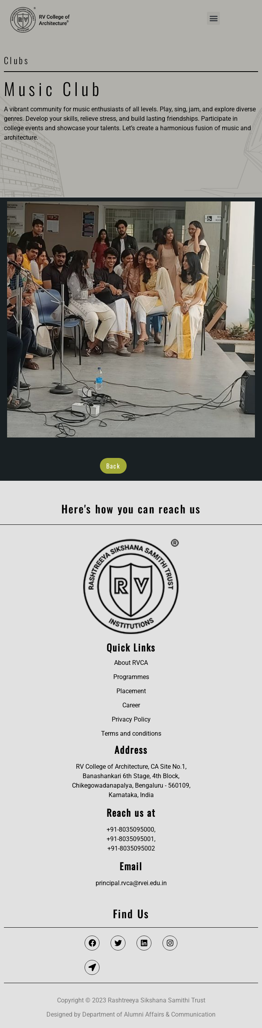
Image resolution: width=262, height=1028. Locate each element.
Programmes (131, 677)
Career (131, 705)
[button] (213, 18)
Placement (131, 691)
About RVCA (131, 662)
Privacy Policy (131, 719)
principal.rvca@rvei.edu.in (131, 883)
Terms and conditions (131, 733)
